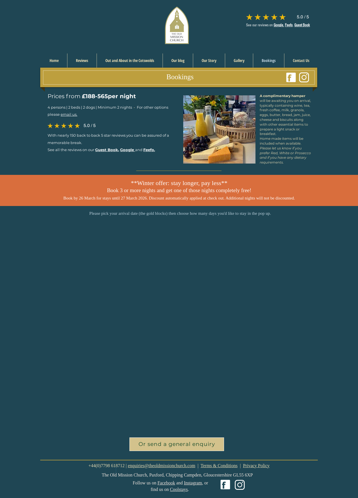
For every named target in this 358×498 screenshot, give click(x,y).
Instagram (193, 482)
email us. (69, 114)
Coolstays (179, 489)
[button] (176, 444)
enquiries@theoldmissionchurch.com (161, 465)
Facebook (166, 482)
